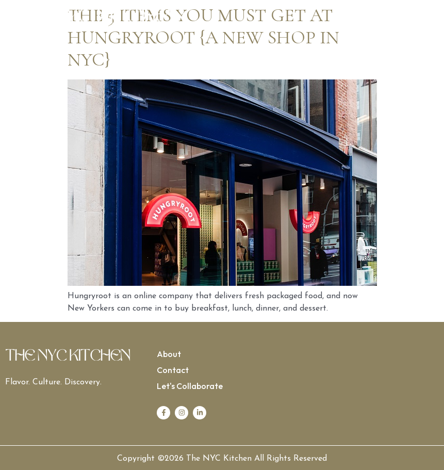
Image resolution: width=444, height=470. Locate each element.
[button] (330, 17)
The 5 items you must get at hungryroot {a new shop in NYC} (204, 37)
